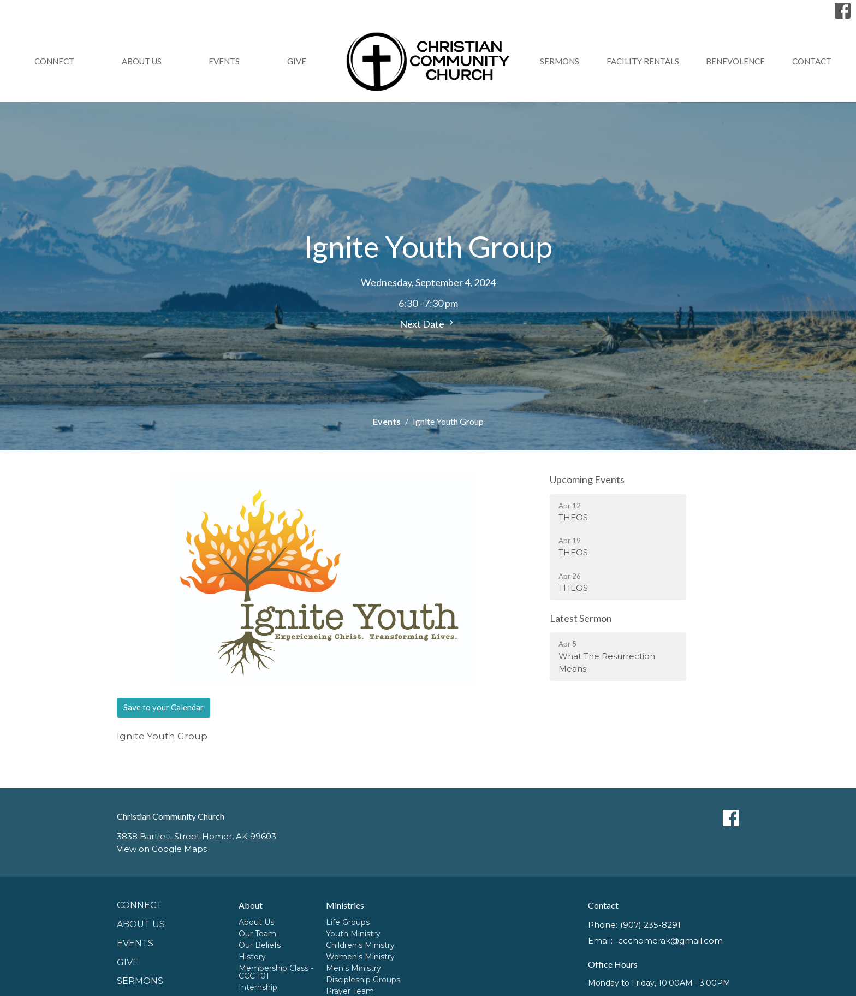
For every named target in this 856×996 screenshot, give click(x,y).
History (252, 957)
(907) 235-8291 (650, 925)
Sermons (559, 61)
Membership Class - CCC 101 (276, 972)
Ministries (345, 905)
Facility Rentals (643, 61)
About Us (142, 61)
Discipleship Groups (363, 980)
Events (224, 61)
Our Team (257, 934)
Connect (54, 61)
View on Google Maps (162, 849)
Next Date (428, 323)
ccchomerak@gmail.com (670, 940)
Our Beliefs (260, 945)
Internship (258, 987)
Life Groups (348, 922)
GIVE (296, 61)
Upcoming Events (587, 479)
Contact (811, 61)
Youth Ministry (353, 934)
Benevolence (735, 61)
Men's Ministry (353, 968)
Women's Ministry (360, 957)
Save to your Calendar (163, 707)
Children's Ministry (360, 945)
